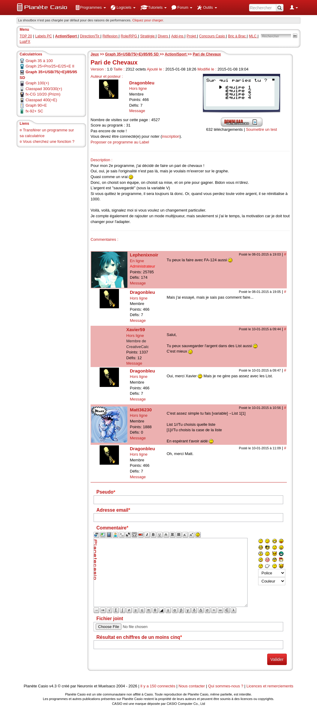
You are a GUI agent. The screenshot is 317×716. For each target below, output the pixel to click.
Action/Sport (176, 54)
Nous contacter (191, 686)
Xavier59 (135, 329)
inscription (171, 136)
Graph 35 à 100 (39, 60)
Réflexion (110, 36)
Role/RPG (129, 36)
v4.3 (53, 686)
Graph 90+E (36, 105)
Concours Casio (212, 36)
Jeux (95, 54)
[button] (90, 7)
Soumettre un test (261, 129)
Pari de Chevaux (207, 54)
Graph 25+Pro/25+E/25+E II (50, 66)
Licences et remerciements (269, 686)
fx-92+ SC (34, 111)
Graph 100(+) (37, 83)
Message (137, 110)
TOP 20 (26, 36)
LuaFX (25, 41)
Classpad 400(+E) (41, 100)
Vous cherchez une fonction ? (49, 141)
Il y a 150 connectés (158, 686)
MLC (253, 36)
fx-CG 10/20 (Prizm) (43, 94)
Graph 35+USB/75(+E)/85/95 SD (132, 54)
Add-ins (177, 36)
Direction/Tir (90, 36)
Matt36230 (141, 409)
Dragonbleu (141, 82)
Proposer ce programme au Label (120, 142)
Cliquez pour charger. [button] (148, 20)
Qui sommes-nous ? (225, 686)
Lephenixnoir (144, 254)
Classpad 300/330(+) (44, 88)
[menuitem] (90, 7)
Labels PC (43, 36)
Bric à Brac (237, 36)
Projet (192, 36)
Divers (163, 36)
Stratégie (147, 36)
